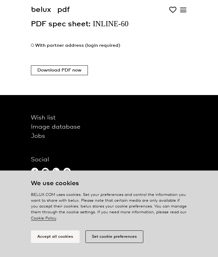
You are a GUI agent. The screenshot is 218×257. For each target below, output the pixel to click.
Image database (56, 127)
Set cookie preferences (114, 237)
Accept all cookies (55, 237)
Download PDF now (59, 70)
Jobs (38, 136)
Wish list (43, 118)
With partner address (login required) (77, 45)
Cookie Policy (43, 218)
